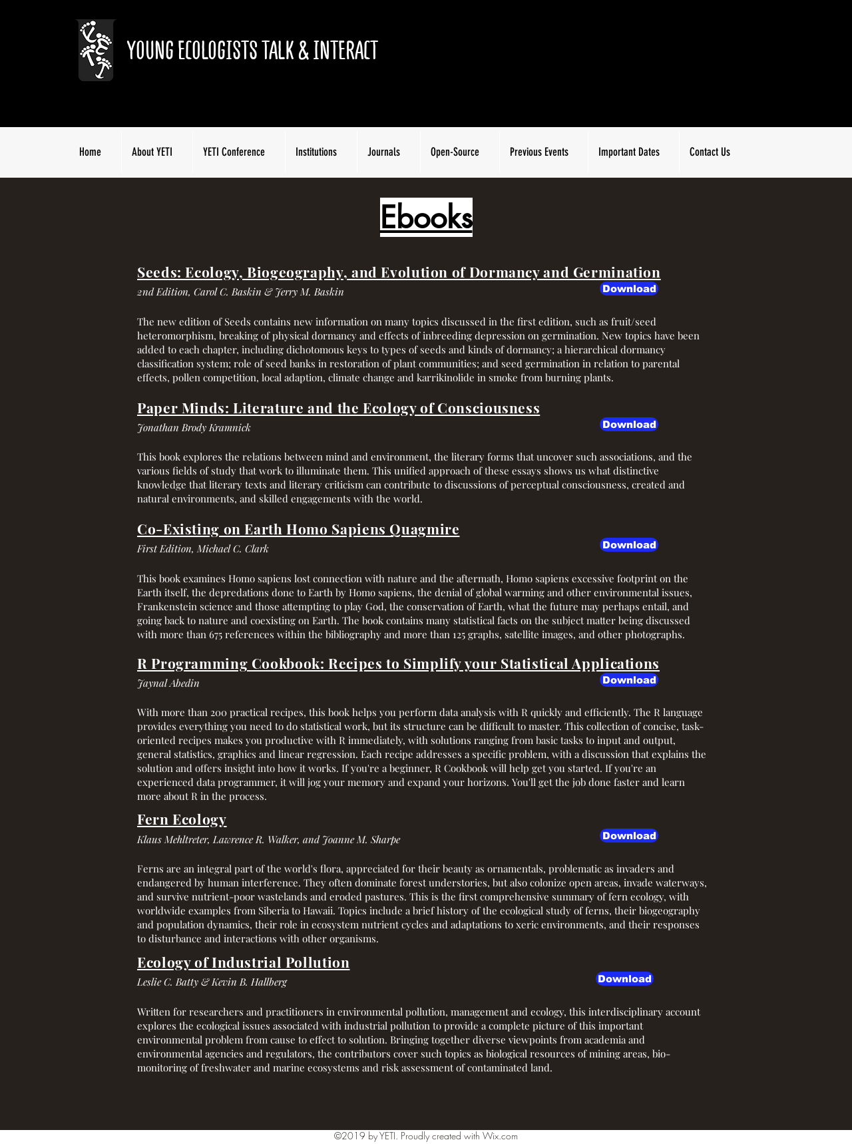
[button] (629, 288)
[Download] (629, 424)
